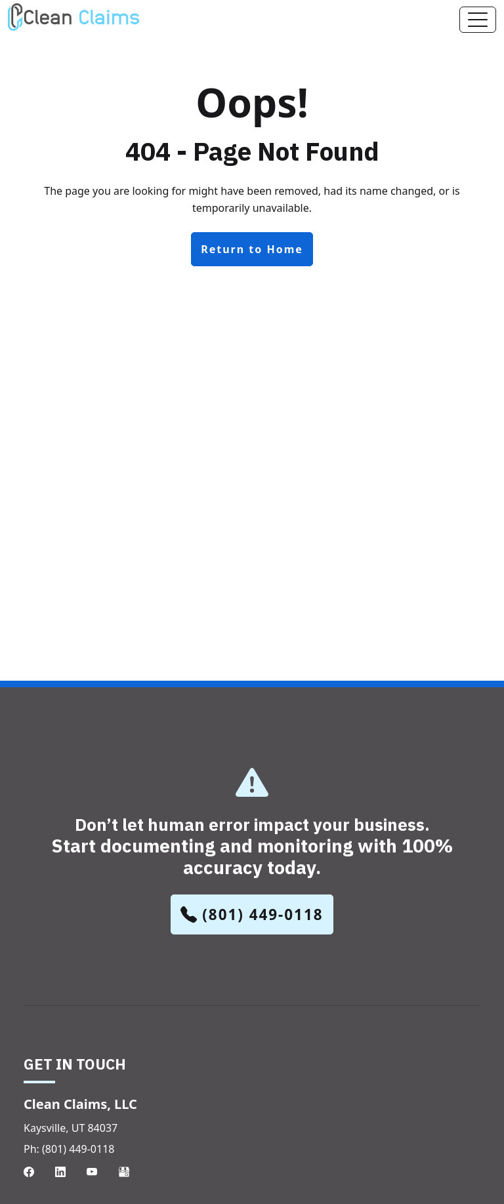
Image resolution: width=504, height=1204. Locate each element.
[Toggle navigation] (477, 20)
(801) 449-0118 (251, 914)
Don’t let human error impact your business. (252, 846)
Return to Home (252, 249)
